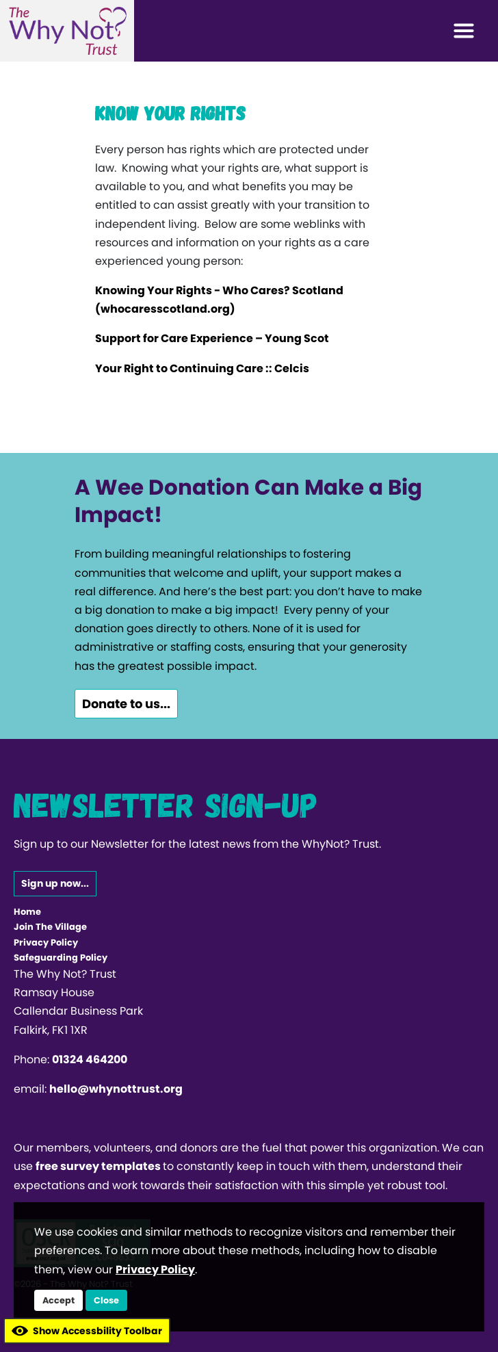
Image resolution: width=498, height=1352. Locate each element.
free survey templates (99, 1166)
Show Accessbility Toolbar (87, 1331)
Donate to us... (126, 703)
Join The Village (50, 926)
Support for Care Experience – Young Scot (212, 338)
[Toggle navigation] (464, 30)
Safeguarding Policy (60, 957)
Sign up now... (55, 883)
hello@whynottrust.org (116, 1089)
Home (27, 911)
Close (106, 1300)
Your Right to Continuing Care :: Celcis (202, 368)
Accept (58, 1300)
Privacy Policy (46, 942)
